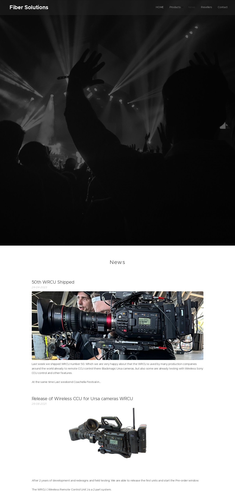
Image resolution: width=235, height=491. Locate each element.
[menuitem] (203, 7)
